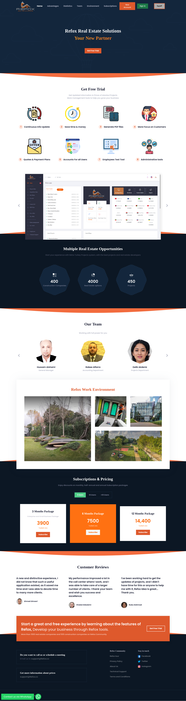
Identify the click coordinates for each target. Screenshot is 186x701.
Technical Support (118, 671)
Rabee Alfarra (93, 367)
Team (79, 6)
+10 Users (105, 495)
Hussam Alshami (46, 367)
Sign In (142, 6)
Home (39, 6)
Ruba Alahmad (135, 605)
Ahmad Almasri (31, 601)
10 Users (92, 495)
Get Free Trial (93, 50)
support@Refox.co (40, 658)
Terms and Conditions (120, 676)
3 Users (80, 495)
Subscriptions (110, 6)
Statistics (67, 6)
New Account (127, 6)
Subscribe (43, 534)
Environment (93, 6)
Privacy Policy (116, 661)
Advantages (53, 6)
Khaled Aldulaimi (83, 605)
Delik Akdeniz (140, 367)
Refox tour (114, 656)
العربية (159, 6)
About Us (114, 666)
